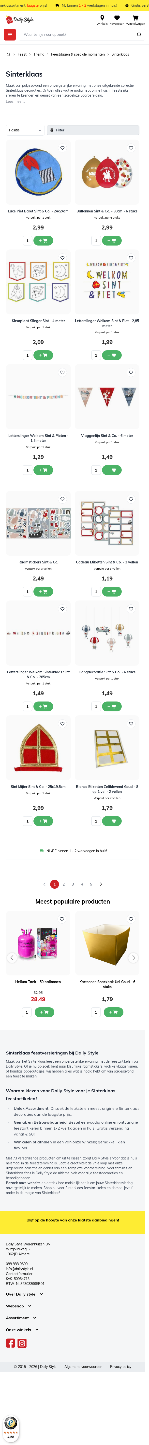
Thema (38, 54)
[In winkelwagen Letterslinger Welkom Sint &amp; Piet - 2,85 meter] (112, 355)
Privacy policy (120, 1366)
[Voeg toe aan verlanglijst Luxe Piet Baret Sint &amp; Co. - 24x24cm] (62, 148)
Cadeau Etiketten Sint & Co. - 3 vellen (107, 562)
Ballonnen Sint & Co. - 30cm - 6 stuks (106, 211)
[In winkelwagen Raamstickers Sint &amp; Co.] (43, 592)
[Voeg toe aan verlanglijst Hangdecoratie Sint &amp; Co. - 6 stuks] (131, 608)
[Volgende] (101, 884)
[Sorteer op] (25, 130)
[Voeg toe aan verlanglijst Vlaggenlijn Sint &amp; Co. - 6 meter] (131, 372)
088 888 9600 (17, 1264)
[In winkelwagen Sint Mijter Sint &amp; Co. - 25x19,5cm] (43, 821)
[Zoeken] (139, 35)
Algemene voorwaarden (83, 1366)
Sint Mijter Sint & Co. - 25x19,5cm (38, 786)
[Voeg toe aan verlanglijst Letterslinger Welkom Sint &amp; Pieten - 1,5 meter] (62, 372)
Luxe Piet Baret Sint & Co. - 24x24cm (38, 211)
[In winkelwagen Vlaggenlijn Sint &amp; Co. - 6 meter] (112, 470)
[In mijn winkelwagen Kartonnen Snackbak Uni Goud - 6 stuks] (113, 1012)
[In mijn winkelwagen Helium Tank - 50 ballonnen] (44, 1012)
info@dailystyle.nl (19, 1269)
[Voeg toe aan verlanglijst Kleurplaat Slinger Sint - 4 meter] (62, 257)
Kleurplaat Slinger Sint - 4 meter (38, 321)
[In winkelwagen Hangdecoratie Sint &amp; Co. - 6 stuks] (112, 706)
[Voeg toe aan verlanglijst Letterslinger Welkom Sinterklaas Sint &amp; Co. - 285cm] (62, 608)
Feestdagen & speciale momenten (78, 54)
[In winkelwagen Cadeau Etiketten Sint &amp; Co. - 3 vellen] (112, 592)
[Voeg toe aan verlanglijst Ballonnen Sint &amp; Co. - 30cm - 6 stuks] (131, 148)
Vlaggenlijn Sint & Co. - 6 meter (107, 436)
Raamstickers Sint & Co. (38, 562)
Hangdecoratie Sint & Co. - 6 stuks (107, 672)
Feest (22, 54)
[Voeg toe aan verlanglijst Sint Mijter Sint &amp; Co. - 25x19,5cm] (62, 723)
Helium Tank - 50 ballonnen (38, 982)
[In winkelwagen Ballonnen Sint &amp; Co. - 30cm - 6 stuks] (112, 241)
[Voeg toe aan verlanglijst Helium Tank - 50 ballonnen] (62, 919)
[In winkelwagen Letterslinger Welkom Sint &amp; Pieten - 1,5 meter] (43, 470)
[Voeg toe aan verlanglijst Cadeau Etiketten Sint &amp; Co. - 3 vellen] (131, 499)
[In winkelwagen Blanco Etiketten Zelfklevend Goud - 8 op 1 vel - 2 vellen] (112, 821)
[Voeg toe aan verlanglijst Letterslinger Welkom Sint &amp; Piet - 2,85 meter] (131, 257)
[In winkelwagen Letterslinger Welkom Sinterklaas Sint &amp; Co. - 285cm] (43, 706)
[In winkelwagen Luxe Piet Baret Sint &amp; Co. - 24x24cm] (43, 241)
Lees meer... (15, 101)
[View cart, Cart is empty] (135, 20)
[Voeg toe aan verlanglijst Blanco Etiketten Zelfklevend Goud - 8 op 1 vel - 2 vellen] (131, 723)
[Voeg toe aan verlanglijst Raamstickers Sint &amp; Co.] (62, 499)
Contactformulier (19, 1274)
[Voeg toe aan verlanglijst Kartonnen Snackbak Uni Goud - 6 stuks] (131, 919)
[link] (44, 884)
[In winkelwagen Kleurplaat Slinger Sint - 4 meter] (43, 355)
